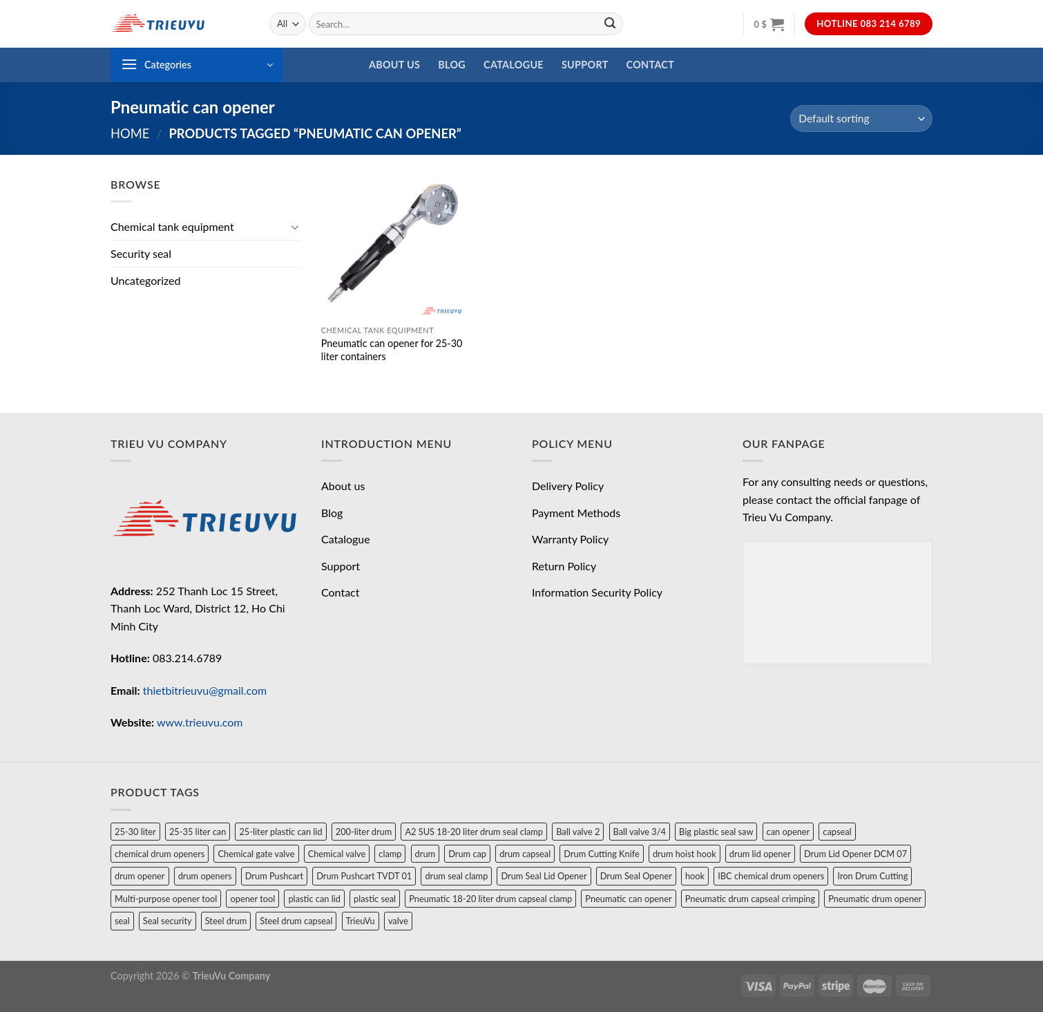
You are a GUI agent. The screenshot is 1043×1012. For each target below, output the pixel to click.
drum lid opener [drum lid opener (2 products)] (760, 853)
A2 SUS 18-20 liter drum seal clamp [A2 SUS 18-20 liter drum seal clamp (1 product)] (474, 831)
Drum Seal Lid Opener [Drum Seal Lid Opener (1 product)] (543, 875)
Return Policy (564, 565)
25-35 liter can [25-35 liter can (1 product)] (197, 831)
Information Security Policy (597, 592)
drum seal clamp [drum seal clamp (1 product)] (456, 875)
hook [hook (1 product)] (695, 875)
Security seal (141, 253)
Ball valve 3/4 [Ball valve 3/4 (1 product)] (639, 831)
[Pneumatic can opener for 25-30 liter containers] (392, 247)
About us (394, 65)
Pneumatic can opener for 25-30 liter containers (392, 349)
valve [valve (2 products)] (398, 920)
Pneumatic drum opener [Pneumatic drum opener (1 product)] (874, 898)
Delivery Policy (568, 485)
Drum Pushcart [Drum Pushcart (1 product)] (274, 875)
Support (585, 65)
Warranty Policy (570, 538)
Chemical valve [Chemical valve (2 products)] (337, 853)
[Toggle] (294, 226)
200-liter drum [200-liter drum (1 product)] (364, 831)
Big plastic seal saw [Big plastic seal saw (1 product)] (716, 831)
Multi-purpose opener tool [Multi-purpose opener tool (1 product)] (166, 898)
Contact (650, 65)
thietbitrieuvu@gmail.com (205, 690)
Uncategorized (146, 280)
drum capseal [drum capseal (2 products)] (525, 853)
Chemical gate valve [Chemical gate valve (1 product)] (256, 853)
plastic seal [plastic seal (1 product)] (375, 898)
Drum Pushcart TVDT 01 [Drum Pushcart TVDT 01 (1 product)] (364, 875)
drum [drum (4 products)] (425, 853)
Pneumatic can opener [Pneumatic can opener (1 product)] (628, 898)
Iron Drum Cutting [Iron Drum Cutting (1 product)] (872, 875)
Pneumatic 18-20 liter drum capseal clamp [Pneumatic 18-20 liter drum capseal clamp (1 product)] (490, 898)
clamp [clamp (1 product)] (390, 853)
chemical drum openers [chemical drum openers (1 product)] (159, 853)
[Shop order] (861, 118)
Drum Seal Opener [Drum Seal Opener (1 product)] (636, 875)
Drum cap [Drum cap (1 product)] (467, 853)
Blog (452, 65)
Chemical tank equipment (172, 226)
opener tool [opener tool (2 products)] (252, 898)
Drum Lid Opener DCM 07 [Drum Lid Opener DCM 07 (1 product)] (855, 853)
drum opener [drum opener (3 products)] (140, 875)
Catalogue (514, 65)
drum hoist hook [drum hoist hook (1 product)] (684, 853)
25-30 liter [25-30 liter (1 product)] (135, 831)
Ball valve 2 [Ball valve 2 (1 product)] (578, 831)
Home (130, 133)
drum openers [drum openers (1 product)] (205, 875)
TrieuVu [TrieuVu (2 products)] (360, 920)
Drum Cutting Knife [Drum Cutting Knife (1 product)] (601, 853)
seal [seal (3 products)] (122, 920)
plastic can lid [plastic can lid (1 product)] (314, 898)
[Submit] (610, 24)
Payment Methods (576, 512)
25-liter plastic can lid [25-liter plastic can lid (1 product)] (280, 831)
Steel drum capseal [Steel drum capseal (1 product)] (296, 920)
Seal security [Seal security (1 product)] (167, 920)
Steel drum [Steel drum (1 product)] (226, 920)
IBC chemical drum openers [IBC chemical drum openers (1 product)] (771, 875)
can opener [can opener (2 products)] (788, 831)
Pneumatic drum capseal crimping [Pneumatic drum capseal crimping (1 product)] (750, 898)
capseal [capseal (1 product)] (837, 831)
